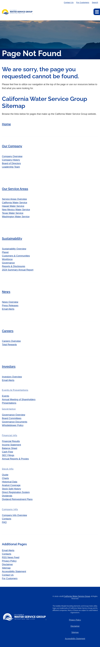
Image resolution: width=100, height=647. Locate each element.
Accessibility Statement (14, 571)
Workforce (7, 259)
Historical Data (9, 481)
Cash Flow (7, 451)
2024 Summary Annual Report (17, 270)
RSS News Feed (10, 557)
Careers (7, 331)
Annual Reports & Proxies (15, 459)
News (6, 292)
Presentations (9, 403)
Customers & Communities (16, 256)
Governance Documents (14, 422)
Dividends (7, 495)
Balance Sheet (9, 448)
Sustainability (12, 238)
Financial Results (11, 441)
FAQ (4, 522)
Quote (5, 474)
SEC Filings (8, 455)
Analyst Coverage (11, 485)
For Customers (82, 2)
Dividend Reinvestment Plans (17, 499)
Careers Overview (11, 341)
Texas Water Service (12, 213)
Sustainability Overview (14, 249)
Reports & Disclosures (13, 266)
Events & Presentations (15, 390)
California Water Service (14, 202)
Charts (5, 478)
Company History (11, 160)
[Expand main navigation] (96, 12)
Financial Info (9, 435)
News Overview (10, 302)
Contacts (6, 518)
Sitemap (6, 568)
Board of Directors (11, 163)
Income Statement (11, 444)
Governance (8, 263)
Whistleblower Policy (12, 425)
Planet (5, 252)
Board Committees (11, 418)
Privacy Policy (9, 561)
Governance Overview (13, 415)
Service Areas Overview (14, 199)
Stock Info (8, 469)
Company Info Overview (14, 515)
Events (5, 396)
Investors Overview (12, 376)
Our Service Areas (15, 189)
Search (95, 2)
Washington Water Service (16, 216)
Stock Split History (11, 488)
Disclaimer (7, 564)
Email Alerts (8, 309)
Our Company (12, 146)
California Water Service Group (77, 596)
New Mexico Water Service (16, 209)
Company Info (10, 509)
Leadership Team (11, 167)
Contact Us (69, 2)
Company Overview (12, 156)
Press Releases (10, 305)
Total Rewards (9, 344)
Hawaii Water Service (13, 206)
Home (6, 124)
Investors (8, 366)
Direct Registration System (16, 492)
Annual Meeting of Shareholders (18, 399)
